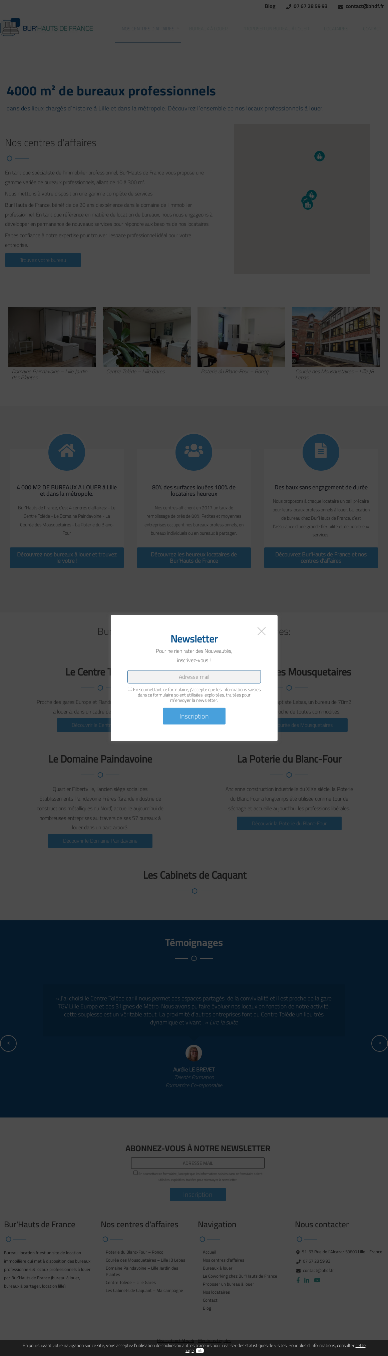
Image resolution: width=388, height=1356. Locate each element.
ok (200, 1349)
